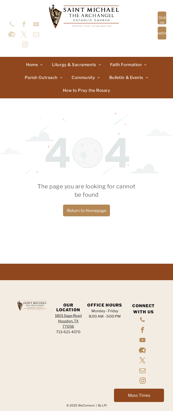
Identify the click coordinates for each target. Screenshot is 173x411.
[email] (36, 35)
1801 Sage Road (68, 316)
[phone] (11, 25)
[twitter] (23, 35)
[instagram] (25, 45)
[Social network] (11, 35)
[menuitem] (35, 64)
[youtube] (36, 25)
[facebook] (23, 25)
